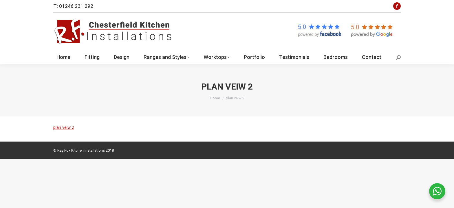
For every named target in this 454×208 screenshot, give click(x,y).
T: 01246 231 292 (73, 6)
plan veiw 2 (63, 127)
